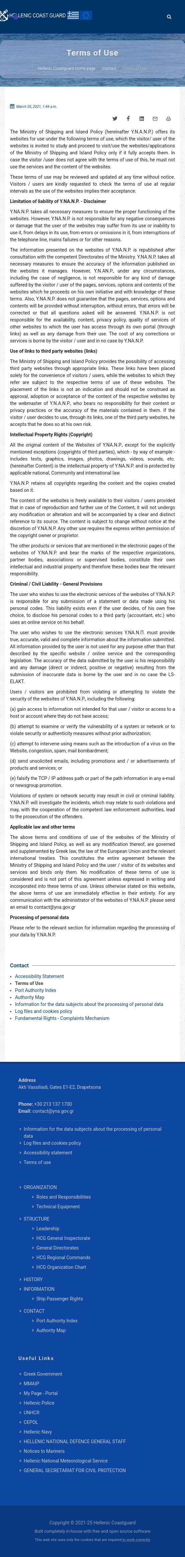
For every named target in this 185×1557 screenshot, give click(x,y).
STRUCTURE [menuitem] (36, 1219)
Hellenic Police (39, 1403)
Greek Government (43, 1374)
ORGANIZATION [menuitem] (40, 1187)
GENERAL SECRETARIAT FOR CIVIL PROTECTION (75, 1470)
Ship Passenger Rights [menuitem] (59, 1298)
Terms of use (37, 1162)
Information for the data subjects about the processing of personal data (89, 1004)
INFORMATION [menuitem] (39, 1289)
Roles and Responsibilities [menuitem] (63, 1197)
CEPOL (31, 1422)
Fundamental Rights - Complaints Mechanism (62, 1018)
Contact (110, 68)
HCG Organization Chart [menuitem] (61, 1267)
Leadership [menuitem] (47, 1228)
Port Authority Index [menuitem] (57, 1320)
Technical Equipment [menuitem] (58, 1206)
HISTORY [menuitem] (33, 1279)
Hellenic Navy (38, 1432)
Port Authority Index (35, 990)
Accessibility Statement (39, 976)
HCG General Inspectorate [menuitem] (63, 1238)
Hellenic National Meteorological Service (66, 1460)
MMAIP (31, 1383)
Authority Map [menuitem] (51, 1330)
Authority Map (29, 997)
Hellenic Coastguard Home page (66, 68)
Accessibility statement (48, 1152)
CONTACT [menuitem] (34, 1311)
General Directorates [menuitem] (57, 1248)
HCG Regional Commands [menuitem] (63, 1257)
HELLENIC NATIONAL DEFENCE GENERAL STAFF (75, 1441)
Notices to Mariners (44, 1451)
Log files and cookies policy (43, 1011)
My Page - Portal (41, 1393)
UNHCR (31, 1412)
